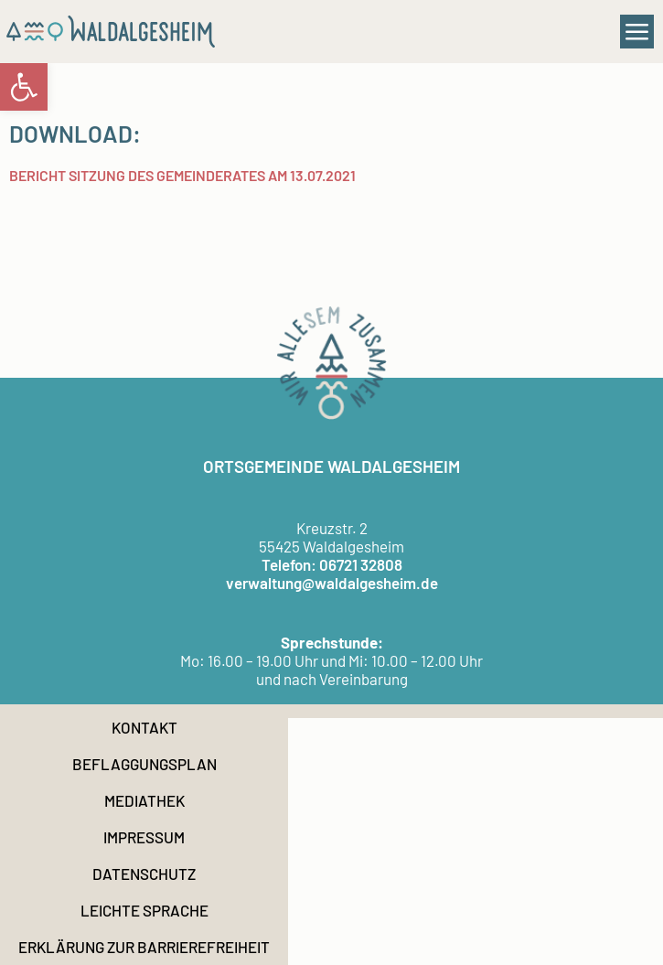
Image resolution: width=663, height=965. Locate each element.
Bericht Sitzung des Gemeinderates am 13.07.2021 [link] (182, 175)
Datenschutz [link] (144, 873)
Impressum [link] (144, 837)
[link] (24, 87)
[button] (637, 32)
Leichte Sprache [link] (144, 910)
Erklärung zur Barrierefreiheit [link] (144, 947)
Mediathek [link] (144, 800)
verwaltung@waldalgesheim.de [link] (332, 583)
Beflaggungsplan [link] (144, 764)
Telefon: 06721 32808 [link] (332, 564)
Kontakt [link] (144, 727)
